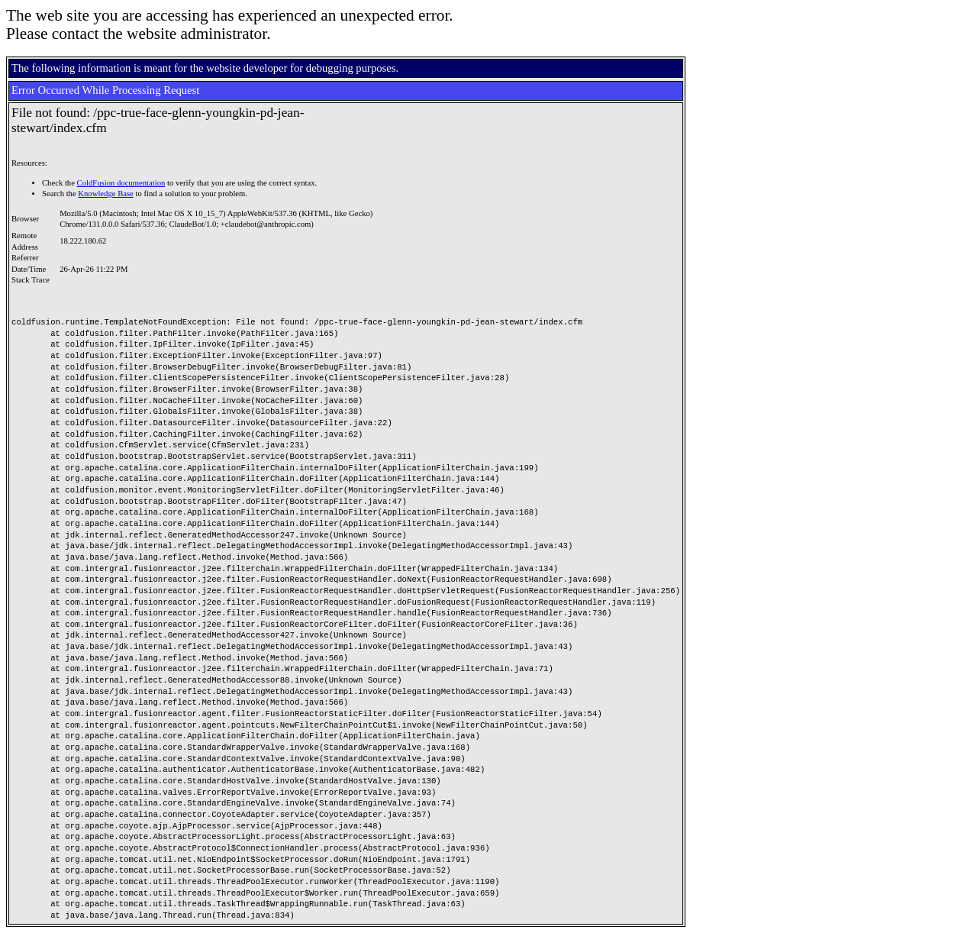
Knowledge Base (106, 193)
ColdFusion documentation (121, 183)
